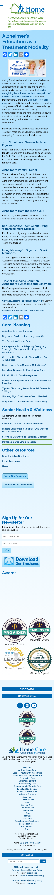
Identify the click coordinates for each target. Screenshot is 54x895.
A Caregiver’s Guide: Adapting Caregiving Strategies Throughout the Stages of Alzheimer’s (24, 349)
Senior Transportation (27, 792)
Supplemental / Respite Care (27, 786)
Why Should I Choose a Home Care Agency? (25, 401)
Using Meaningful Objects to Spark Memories (25, 252)
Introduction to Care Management (20, 375)
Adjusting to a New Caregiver (17, 331)
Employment (27, 826)
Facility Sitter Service (27, 789)
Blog (27, 829)
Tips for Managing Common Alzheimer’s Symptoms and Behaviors (27, 282)
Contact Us (27, 855)
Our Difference (27, 800)
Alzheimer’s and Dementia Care (27, 776)
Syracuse (27, 818)
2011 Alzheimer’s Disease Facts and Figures (25, 144)
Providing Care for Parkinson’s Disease (22, 423)
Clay (28, 813)
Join (6, 550)
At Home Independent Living (27, 867)
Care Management (27, 781)
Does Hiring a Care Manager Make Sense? (24, 365)
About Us (27, 797)
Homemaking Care (27, 783)
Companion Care (27, 778)
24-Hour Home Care (27, 770)
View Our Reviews (15, 476)
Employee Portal (27, 696)
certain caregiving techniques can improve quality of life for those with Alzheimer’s (26, 93)
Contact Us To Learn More (18, 484)
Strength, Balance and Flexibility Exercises (24, 437)
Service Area (27, 805)
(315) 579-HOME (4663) (32, 18)
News (5, 466)
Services (27, 767)
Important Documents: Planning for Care (23, 370)
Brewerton (28, 810)
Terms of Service (20, 870)
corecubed (32, 873)
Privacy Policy (35, 870)
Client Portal (27, 689)
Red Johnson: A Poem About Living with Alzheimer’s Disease (25, 227)
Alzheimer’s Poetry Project (19, 170)
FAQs (27, 802)
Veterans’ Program (27, 794)
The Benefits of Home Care (16, 341)
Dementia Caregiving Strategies (19, 442)
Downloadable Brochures (15, 456)
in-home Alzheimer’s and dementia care (23, 310)
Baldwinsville (27, 808)
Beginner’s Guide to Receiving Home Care (24, 336)
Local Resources (11, 461)
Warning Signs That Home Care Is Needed (24, 396)
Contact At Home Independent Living (22, 301)
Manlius (27, 816)
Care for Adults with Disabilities (27, 773)
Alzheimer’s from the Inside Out (23, 211)
